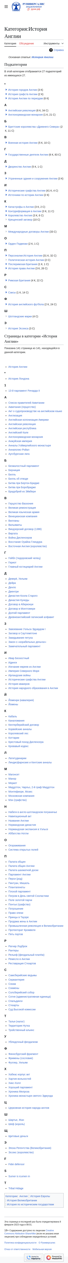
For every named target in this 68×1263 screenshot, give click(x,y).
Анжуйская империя (20, 441)
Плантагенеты (16, 887)
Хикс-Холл (14, 1083)
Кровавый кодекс (18, 746)
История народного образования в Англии (33, 688)
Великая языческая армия (23, 512)
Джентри (13, 591)
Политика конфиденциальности (20, 1242)
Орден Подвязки (18, 243)
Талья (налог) (16, 1021)
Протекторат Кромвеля (21, 930)
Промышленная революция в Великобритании (35, 925)
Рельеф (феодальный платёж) (26, 954)
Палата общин (16, 861)
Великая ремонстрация (22, 507)
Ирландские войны (19, 675)
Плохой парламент (19, 891)
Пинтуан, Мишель (18, 883)
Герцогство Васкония (20, 503)
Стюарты (13, 1005)
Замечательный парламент (24, 646)
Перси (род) (15, 878)
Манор (12, 778)
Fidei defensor (16, 1164)
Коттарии (13, 737)
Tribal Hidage (15, 1188)
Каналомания (16, 720)
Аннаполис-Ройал (18, 449)
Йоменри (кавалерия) (21, 700)
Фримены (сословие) (20, 1058)
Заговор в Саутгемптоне (22, 633)
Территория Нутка (19, 1025)
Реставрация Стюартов (22, 963)
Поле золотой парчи (20, 900)
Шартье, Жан (16, 1119)
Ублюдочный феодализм (23, 1041)
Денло (12, 587)
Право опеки (15, 912)
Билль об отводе (18, 478)
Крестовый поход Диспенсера (25, 741)
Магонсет (13, 774)
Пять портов (15, 934)
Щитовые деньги (18, 1136)
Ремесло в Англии (19, 959)
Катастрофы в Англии (21, 206)
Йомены (13, 704)
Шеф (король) (16, 1124)
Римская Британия (19, 280)
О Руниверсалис (47, 1242)
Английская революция (22, 110)
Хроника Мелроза (18, 1091)
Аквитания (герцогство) (22, 406)
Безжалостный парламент (23, 465)
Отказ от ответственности (17, 1249)
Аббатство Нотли (18, 833)
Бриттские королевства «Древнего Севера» (34, 126)
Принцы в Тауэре (18, 917)
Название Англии (18, 820)
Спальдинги (15, 1001)
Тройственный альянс (21, 1030)
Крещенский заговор (20, 219)
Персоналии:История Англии (25, 255)
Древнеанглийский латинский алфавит (31, 617)
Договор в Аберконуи (20, 604)
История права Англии (21, 268)
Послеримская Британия (22, 264)
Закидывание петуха (20, 637)
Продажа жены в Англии (22, 921)
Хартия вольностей (19, 1078)
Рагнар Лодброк (17, 946)
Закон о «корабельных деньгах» (27, 641)
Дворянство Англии (19, 166)
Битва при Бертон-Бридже (23, 483)
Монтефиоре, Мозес (20, 791)
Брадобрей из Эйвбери (22, 491)
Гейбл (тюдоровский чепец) (24, 558)
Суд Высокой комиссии (22, 1009)
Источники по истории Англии (25, 195)
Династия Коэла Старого (22, 595)
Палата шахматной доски (23, 870)
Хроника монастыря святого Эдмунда (30, 1095)
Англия (23, 1196)
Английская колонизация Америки (28, 419)
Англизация (15, 415)
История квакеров (18, 683)
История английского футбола (26, 304)
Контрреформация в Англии (24, 211)
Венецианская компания (22, 516)
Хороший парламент (20, 1087)
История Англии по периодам (25, 98)
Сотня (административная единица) (29, 996)
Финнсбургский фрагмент (23, 1053)
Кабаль (12, 716)
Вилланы (13, 520)
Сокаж (12, 983)
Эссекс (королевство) (21, 1152)
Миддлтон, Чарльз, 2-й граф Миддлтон (31, 787)
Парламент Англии (19, 874)
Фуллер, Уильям (18, 1062)
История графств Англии (22, 94)
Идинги (12, 662)
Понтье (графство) (19, 904)
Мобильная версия (42, 1249)
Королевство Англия (20, 215)
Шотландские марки (20, 316)
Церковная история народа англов (28, 1107)
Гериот (12, 562)
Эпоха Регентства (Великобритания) (29, 1148)
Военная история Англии (22, 142)
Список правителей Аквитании (26, 402)
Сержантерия (16, 979)
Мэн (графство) (17, 800)
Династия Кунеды (18, 600)
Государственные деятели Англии (28, 154)
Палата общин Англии (21, 865)
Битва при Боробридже (22, 487)
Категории (11, 1196)
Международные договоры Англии (28, 231)
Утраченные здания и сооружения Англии (32, 178)
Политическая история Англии (26, 260)
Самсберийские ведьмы (22, 975)
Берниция (14, 470)
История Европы (40, 1196)
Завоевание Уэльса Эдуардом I (26, 629)
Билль (12, 474)
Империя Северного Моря (23, 670)
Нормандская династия (22, 824)
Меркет (12, 783)
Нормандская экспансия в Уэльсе (28, 829)
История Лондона (18, 378)
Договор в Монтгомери (21, 608)
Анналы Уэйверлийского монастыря (29, 445)
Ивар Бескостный (18, 658)
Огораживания (16, 845)
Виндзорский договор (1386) (25, 529)
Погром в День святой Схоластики (28, 895)
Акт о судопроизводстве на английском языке (35, 411)
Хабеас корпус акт (19, 1074)
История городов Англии (22, 89)
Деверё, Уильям (17, 578)
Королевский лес (18, 733)
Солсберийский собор (21, 992)
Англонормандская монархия (25, 114)
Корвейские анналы (20, 729)
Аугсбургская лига (18, 453)
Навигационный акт (19, 816)
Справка (56, 50)
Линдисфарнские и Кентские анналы (30, 762)
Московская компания (21, 795)
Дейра (12, 582)
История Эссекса (18, 328)
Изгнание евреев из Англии (24, 666)
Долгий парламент (19, 612)
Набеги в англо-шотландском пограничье (32, 812)
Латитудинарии (17, 758)
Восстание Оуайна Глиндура (25, 541)
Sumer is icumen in (19, 1176)
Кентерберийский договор (23, 724)
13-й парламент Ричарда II (24, 390)
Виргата (13, 533)
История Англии (42, 57)
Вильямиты (15, 524)
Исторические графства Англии (26, 190)
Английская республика (22, 428)
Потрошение (15, 908)
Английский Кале (18, 432)
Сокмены (13, 988)
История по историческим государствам (30, 1204)
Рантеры (13, 950)
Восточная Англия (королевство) (27, 546)
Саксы (12, 292)
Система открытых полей (23, 849)
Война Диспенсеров (20, 537)
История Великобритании (22, 1200)
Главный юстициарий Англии (25, 566)
